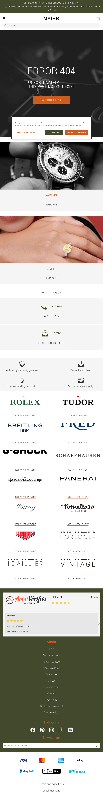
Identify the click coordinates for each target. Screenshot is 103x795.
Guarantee (51, 674)
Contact (51, 693)
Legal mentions (51, 790)
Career (51, 680)
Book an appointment (51, 706)
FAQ (51, 649)
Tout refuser (54, 132)
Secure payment (51, 655)
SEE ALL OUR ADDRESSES (51, 343)
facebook (32, 730)
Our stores (51, 699)
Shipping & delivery (51, 668)
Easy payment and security (80, 382)
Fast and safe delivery (80, 366)
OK (97, 745)
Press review (51, 687)
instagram (51, 730)
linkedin (70, 730)
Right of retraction (51, 661)
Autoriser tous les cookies (76, 132)
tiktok (61, 730)
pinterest (42, 730)
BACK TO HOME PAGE (51, 99)
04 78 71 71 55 (51, 316)
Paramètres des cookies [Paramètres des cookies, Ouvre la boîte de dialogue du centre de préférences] (26, 132)
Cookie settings (51, 712)
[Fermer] (88, 119)
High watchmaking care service (22, 382)
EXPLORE (51, 204)
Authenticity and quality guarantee (22, 366)
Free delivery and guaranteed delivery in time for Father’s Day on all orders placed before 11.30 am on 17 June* (53, 8)
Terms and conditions (51, 784)
